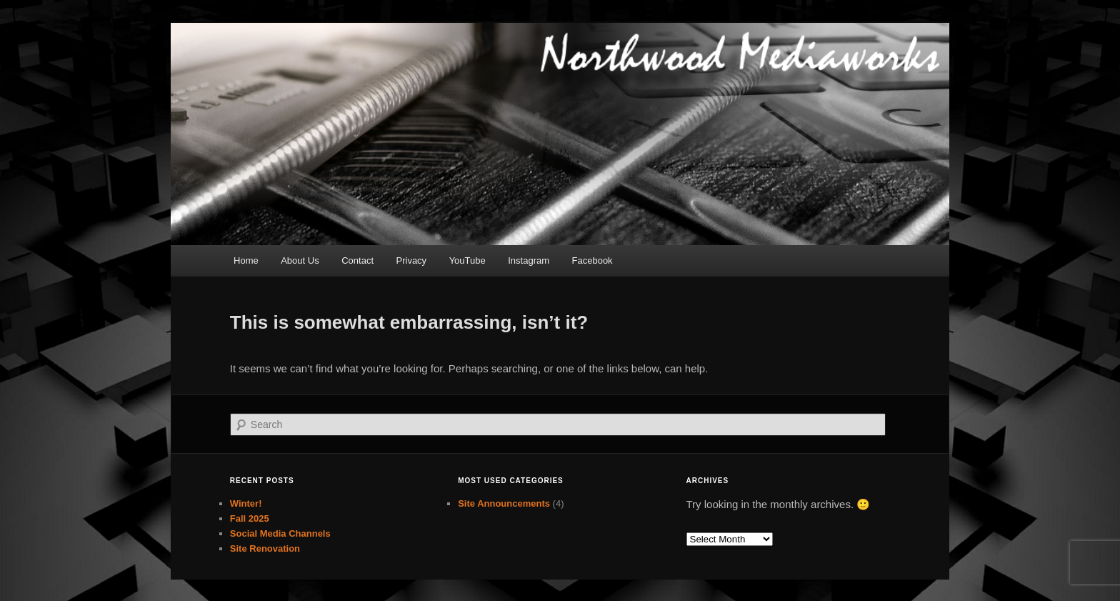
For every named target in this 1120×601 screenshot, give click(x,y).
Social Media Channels (280, 533)
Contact (357, 260)
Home (246, 260)
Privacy (411, 260)
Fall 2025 (249, 518)
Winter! (246, 503)
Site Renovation (265, 548)
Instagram (528, 260)
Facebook (592, 260)
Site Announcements (504, 503)
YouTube (467, 260)
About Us (300, 260)
